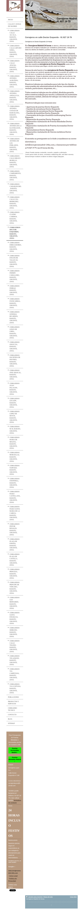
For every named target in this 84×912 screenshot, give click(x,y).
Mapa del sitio (48, 897)
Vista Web (73, 897)
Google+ (11, 866)
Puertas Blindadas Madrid (15, 758)
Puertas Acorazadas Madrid (15, 750)
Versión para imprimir (34, 897)
